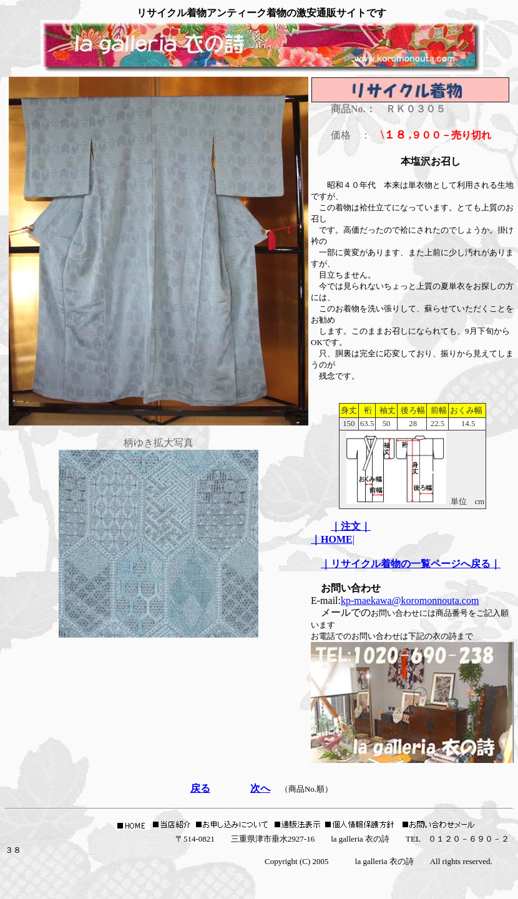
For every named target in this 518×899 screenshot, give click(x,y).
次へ (260, 788)
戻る (200, 788)
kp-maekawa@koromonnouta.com (410, 600)
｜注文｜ (351, 526)
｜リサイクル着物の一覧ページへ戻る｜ (411, 563)
